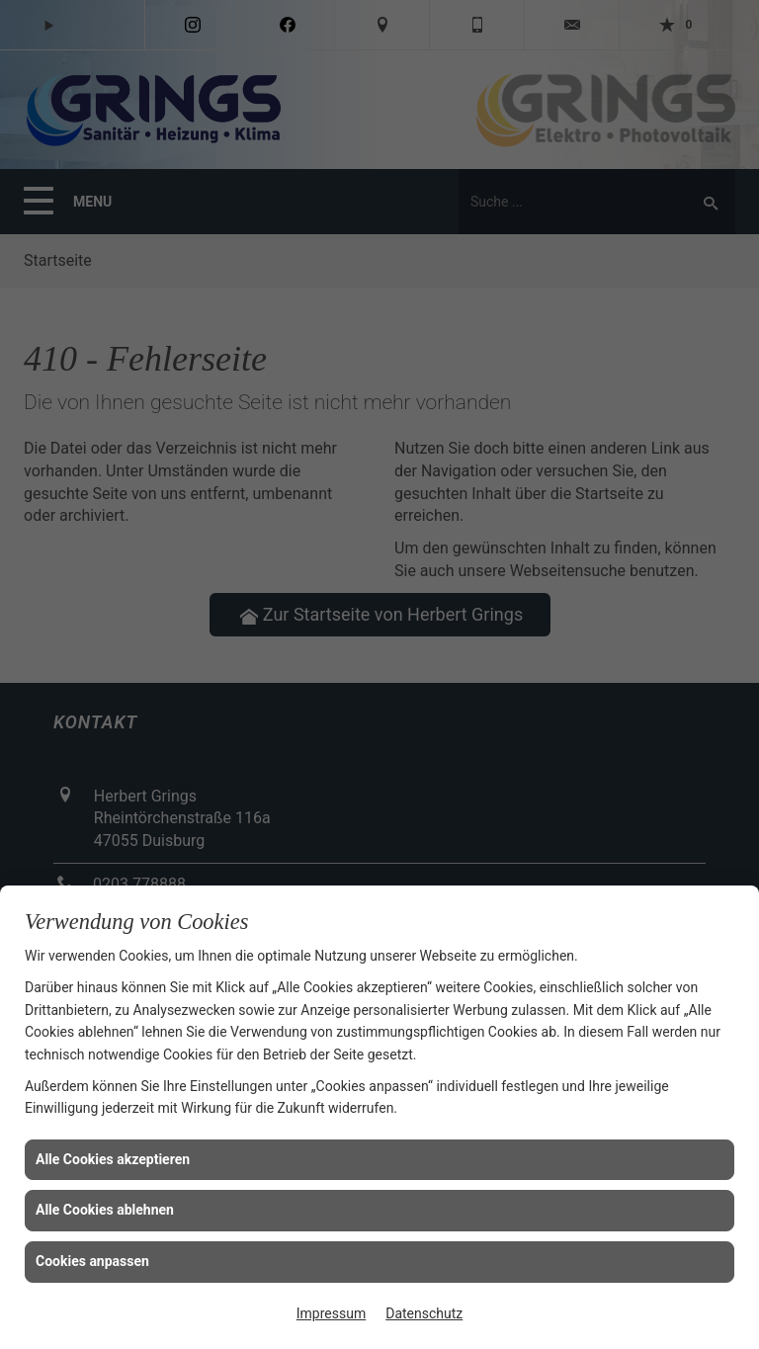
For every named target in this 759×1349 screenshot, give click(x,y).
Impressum (331, 1313)
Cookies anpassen (92, 1261)
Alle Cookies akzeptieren (113, 1159)
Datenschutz (424, 1313)
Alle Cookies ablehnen (105, 1210)
